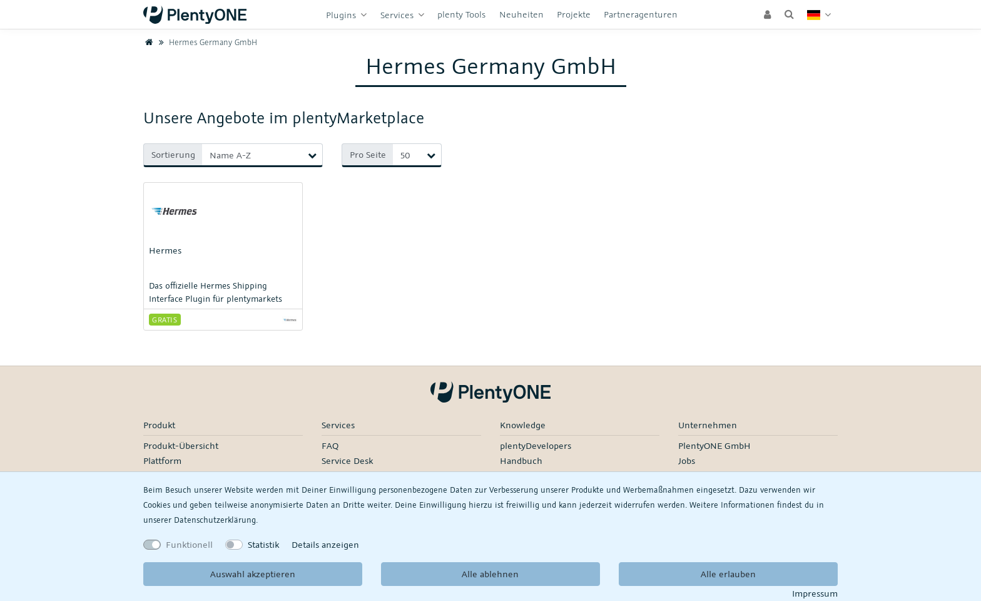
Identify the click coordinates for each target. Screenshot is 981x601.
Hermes (165, 250)
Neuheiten (521, 14)
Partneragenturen (641, 14)
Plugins (342, 15)
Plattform (162, 460)
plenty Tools (461, 14)
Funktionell (189, 544)
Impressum (815, 593)
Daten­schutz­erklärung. (216, 519)
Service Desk (347, 460)
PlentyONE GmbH (714, 445)
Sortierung (173, 154)
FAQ (330, 445)
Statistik (263, 544)
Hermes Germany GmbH (206, 42)
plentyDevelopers (535, 445)
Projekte (574, 14)
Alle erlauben (728, 574)
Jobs (686, 460)
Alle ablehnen (490, 574)
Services (398, 15)
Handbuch (521, 460)
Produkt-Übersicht (180, 445)
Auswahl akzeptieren (252, 574)
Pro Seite (368, 154)
